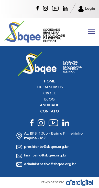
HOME (49, 81)
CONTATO (49, 111)
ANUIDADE (49, 105)
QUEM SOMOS (50, 87)
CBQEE (49, 93)
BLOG (49, 100)
